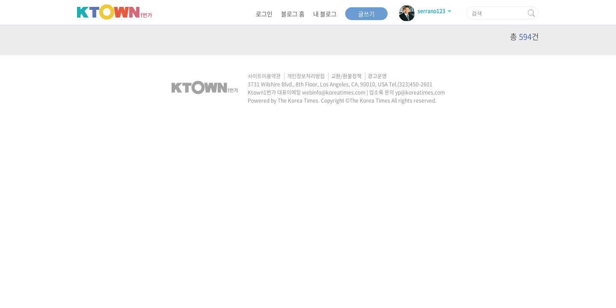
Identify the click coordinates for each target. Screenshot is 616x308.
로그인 (264, 13)
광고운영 (377, 76)
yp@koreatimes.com (420, 92)
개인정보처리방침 (306, 76)
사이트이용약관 (264, 76)
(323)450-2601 (414, 84)
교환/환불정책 (346, 76)
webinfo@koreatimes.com (333, 92)
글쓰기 (366, 13)
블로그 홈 (293, 13)
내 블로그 (325, 13)
